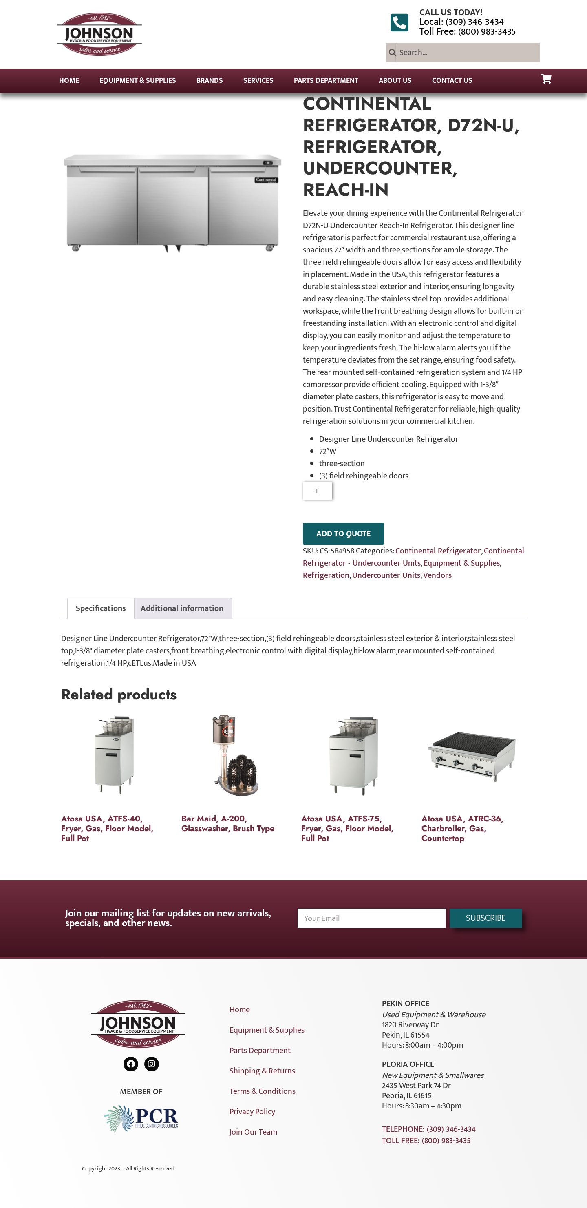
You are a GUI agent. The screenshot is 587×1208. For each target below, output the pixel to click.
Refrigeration (326, 575)
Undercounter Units (386, 575)
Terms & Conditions (263, 1091)
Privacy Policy (252, 1112)
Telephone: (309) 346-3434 (429, 1129)
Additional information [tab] (182, 608)
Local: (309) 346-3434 (461, 22)
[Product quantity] (318, 491)
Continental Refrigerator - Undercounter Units (413, 557)
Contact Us (452, 81)
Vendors (437, 575)
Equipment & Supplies (137, 81)
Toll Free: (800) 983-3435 (467, 32)
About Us (395, 81)
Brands (209, 81)
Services (258, 81)
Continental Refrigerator (438, 551)
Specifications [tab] (101, 608)
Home (69, 81)
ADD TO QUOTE (343, 534)
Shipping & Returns (262, 1071)
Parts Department (326, 81)
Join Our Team (253, 1132)
